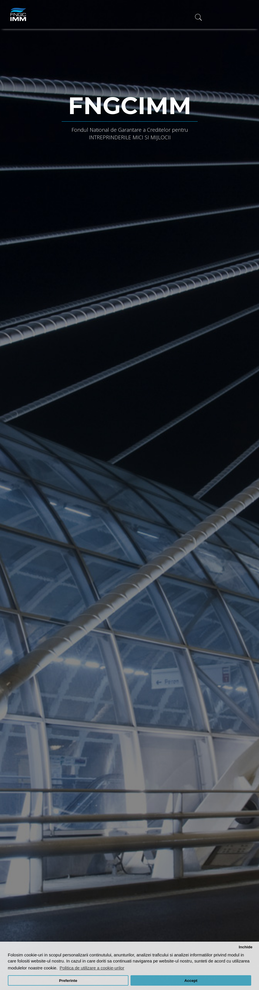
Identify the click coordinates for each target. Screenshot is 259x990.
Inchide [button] (245, 947)
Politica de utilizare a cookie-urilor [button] (92, 967)
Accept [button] (190, 980)
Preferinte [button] (68, 980)
